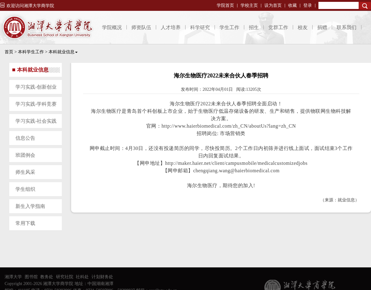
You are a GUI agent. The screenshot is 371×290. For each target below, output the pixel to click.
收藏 (292, 5)
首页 (9, 52)
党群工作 (278, 27)
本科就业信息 (63, 52)
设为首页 (273, 5)
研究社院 (64, 277)
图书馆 (31, 277)
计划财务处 (102, 277)
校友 (303, 27)
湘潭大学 (13, 277)
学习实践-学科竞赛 (36, 104)
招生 (254, 27)
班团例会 (25, 155)
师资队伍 (141, 27)
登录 (307, 5)
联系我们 (346, 27)
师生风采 (25, 172)
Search (365, 6)
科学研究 (200, 27)
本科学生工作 (31, 52)
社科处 (82, 277)
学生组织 (25, 189)
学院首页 (225, 5)
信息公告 (25, 138)
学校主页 (249, 5)
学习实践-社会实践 (36, 121)
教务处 (46, 277)
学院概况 (112, 27)
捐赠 (322, 27)
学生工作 (229, 27)
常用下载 (25, 223)
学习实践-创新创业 (36, 87)
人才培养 (171, 27)
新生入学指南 (30, 206)
